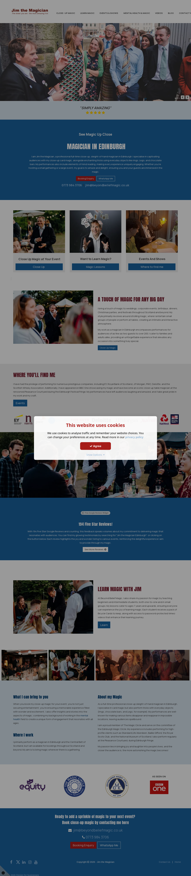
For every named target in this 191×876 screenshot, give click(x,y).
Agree (95, 446)
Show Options (95, 454)
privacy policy (134, 437)
